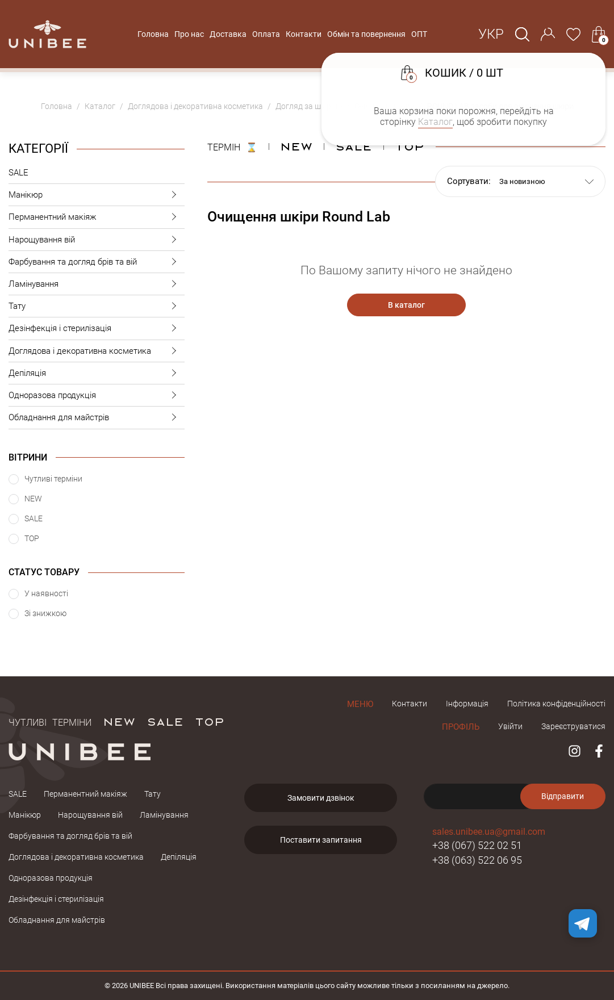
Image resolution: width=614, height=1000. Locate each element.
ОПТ (419, 34)
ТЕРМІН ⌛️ (232, 145)
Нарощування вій (97, 240)
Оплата (266, 34)
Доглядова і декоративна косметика (97, 351)
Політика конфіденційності (556, 703)
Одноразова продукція (97, 395)
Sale (353, 145)
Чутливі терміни (50, 721)
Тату (97, 306)
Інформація (467, 703)
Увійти (510, 726)
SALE (18, 173)
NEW (296, 145)
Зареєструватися (573, 726)
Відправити (562, 796)
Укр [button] (491, 34)
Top (409, 145)
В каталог (406, 304)
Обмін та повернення (366, 34)
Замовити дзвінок (320, 797)
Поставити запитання (321, 839)
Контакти (303, 34)
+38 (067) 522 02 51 (477, 845)
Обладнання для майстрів (97, 418)
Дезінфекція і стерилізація (97, 328)
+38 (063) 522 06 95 (477, 860)
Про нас (189, 34)
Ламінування (97, 284)
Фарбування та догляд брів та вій (97, 262)
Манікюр (97, 195)
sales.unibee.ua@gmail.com (488, 831)
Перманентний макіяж (97, 217)
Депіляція (97, 373)
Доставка (228, 34)
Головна (153, 34)
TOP (209, 721)
